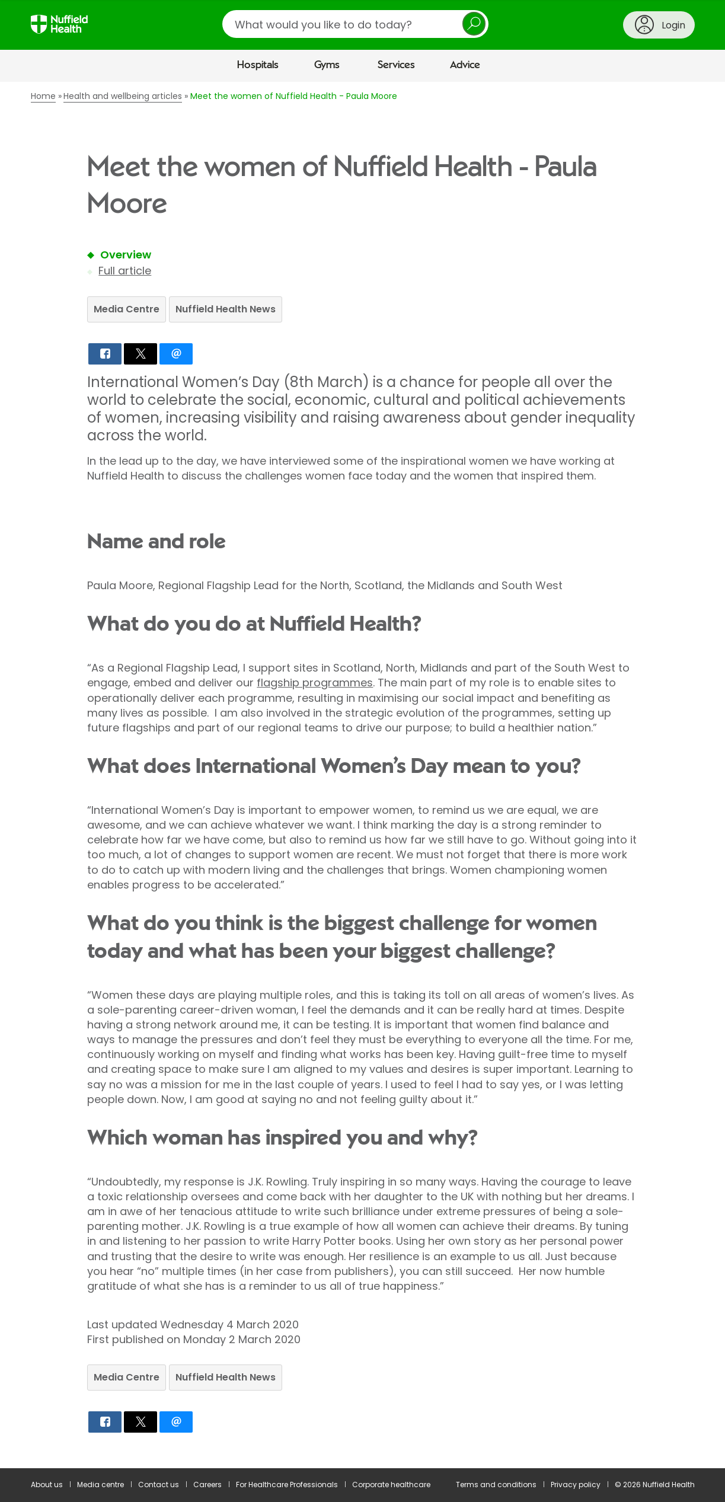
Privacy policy (576, 1484)
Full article (124, 270)
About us (47, 1484)
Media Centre (126, 309)
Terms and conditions (496, 1484)
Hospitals (258, 65)
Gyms (327, 65)
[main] (362, 775)
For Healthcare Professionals (287, 1484)
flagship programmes (315, 682)
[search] (355, 24)
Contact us (158, 1484)
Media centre (100, 1484)
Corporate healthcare (391, 1484)
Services (396, 65)
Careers (207, 1484)
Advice (465, 65)
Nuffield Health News (225, 309)
